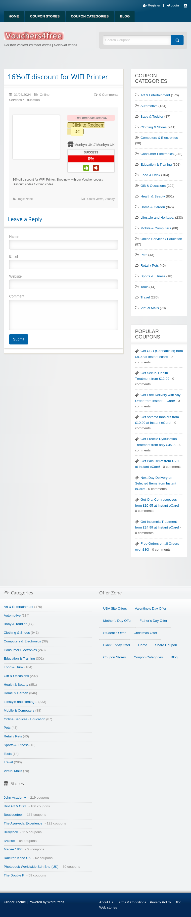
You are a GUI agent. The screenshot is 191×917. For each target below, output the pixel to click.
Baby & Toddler (152, 116)
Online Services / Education (161, 239)
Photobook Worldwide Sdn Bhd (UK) (31, 867)
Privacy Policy (160, 902)
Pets (144, 255)
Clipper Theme (15, 902)
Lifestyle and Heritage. (157, 217)
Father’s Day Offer (153, 621)
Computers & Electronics (159, 138)
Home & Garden (153, 207)
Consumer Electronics (157, 154)
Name (63, 242)
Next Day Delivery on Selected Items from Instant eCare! (155, 483)
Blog (125, 16)
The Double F (14, 875)
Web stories (108, 907)
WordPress (56, 902)
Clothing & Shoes (154, 127)
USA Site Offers (115, 608)
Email (63, 261)
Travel (145, 297)
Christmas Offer (145, 633)
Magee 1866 (13, 849)
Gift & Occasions (153, 186)
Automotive (149, 106)
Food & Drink (150, 175)
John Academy (15, 797)
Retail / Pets (150, 265)
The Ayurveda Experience (23, 823)
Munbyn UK (83, 145)
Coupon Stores (45, 16)
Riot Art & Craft (15, 806)
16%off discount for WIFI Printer (58, 76)
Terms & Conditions (131, 902)
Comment (63, 312)
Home (14, 16)
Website (63, 281)
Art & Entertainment (155, 95)
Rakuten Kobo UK (17, 858)
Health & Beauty (153, 196)
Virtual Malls (150, 308)
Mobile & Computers (156, 228)
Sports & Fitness (153, 276)
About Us (106, 902)
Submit (18, 339)
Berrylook (11, 832)
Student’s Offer (114, 633)
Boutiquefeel (13, 815)
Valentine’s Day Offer (150, 608)
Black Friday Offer (116, 645)
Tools (144, 287)
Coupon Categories (90, 16)
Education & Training (156, 164)
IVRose (9, 841)
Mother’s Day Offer (117, 621)
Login (173, 5)
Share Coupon (166, 645)
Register (151, 5)
